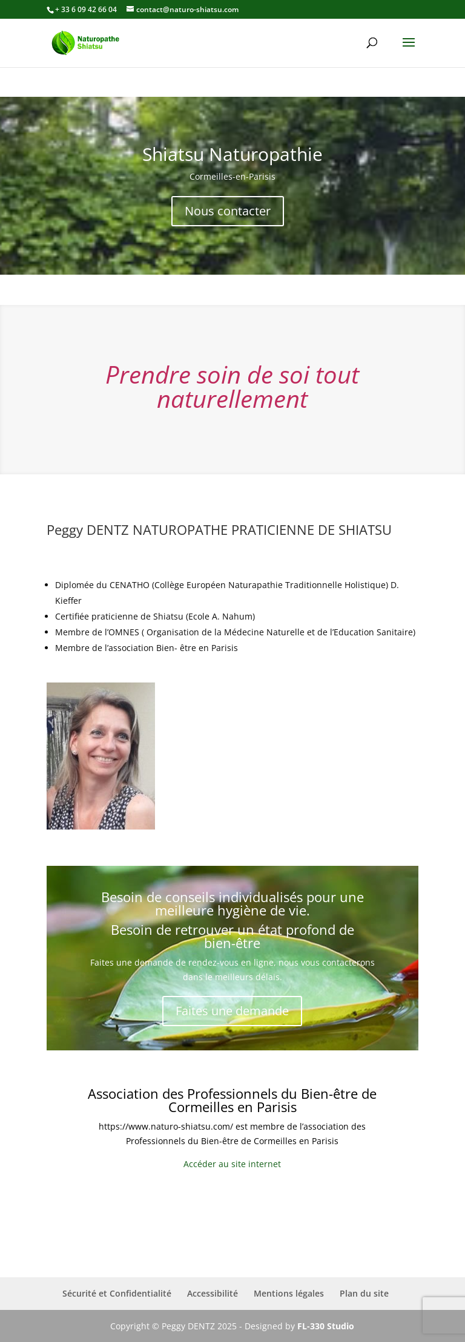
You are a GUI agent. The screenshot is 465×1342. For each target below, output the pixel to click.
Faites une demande (232, 1011)
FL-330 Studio (325, 1326)
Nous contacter (228, 211)
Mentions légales (289, 1293)
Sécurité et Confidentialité (116, 1293)
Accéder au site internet (232, 1164)
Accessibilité (212, 1293)
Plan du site (364, 1293)
